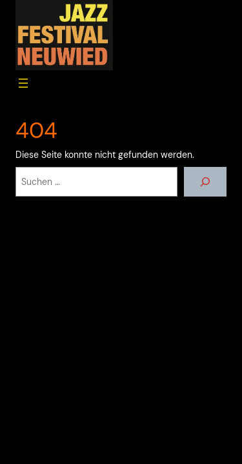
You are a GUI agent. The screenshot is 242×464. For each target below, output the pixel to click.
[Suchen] (205, 182)
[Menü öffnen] (23, 83)
